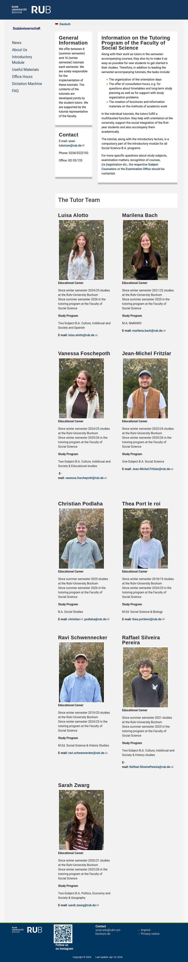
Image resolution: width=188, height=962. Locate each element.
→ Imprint (143, 930)
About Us (19, 49)
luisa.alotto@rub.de (81, 335)
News (16, 42)
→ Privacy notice (148, 934)
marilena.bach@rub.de (147, 330)
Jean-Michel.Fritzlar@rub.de (151, 469)
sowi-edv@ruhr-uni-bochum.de (108, 932)
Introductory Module (22, 60)
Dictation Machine (27, 83)
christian (74, 619)
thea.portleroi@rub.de (146, 619)
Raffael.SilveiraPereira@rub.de (149, 767)
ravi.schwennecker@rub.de (86, 753)
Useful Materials (25, 69)
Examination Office (138, 169)
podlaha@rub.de (95, 619)
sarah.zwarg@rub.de (82, 905)
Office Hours (22, 76)
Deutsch (65, 24)
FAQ (15, 90)
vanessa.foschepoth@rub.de (84, 478)
